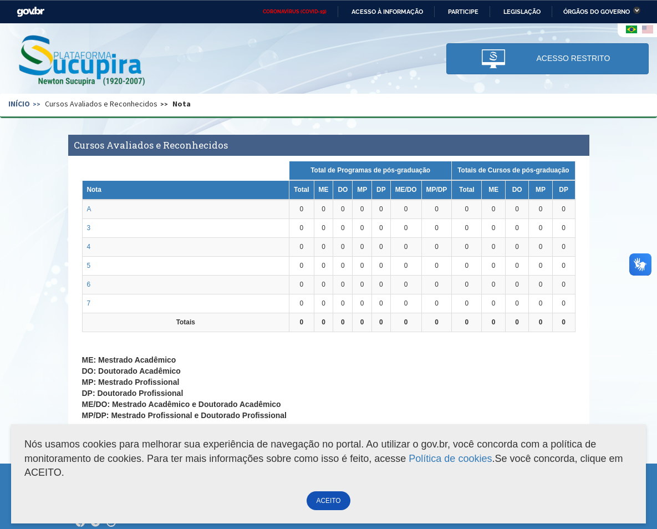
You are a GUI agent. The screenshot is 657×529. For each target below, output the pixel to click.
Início (19, 104)
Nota (181, 104)
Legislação (522, 12)
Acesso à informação (387, 12)
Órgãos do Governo (596, 12)
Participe (463, 12)
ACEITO (328, 501)
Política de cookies (450, 458)
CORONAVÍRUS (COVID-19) (295, 11)
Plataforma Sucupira (82, 61)
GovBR (30, 12)
